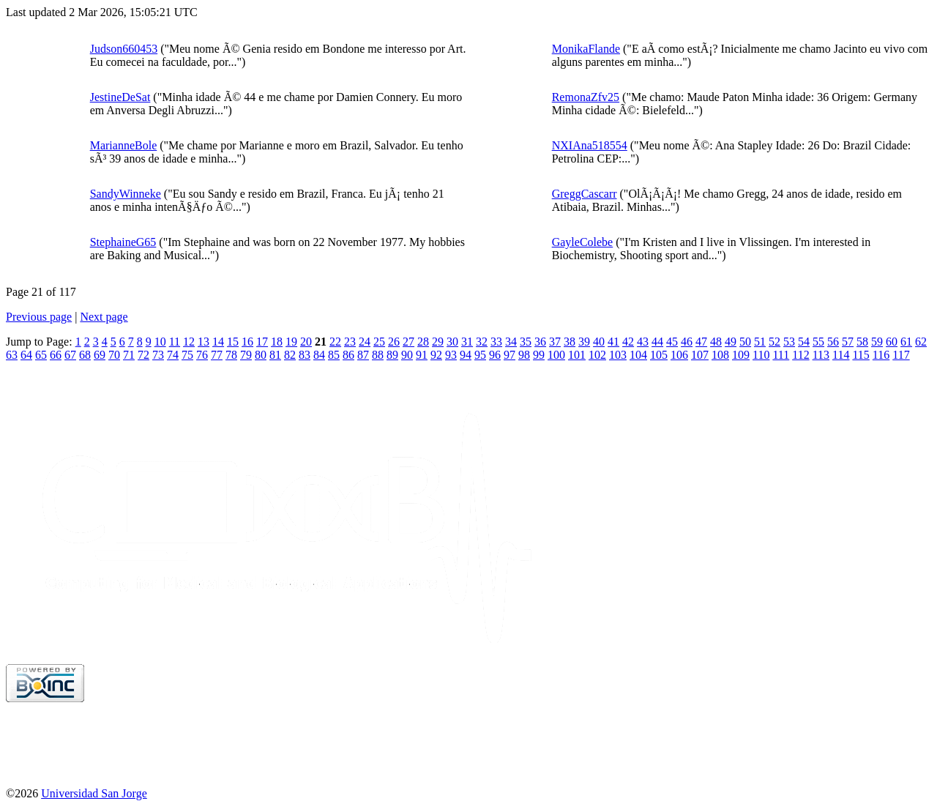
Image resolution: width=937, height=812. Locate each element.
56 (833, 341)
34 (511, 341)
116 (881, 355)
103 (618, 355)
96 (495, 355)
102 (597, 355)
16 (247, 341)
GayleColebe (582, 242)
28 (423, 341)
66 (55, 355)
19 (291, 341)
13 (203, 341)
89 (392, 355)
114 (840, 355)
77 (217, 355)
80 (260, 355)
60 (891, 341)
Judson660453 (123, 48)
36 (540, 341)
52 (774, 341)
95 (480, 355)
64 (26, 355)
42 (628, 341)
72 (143, 355)
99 (539, 355)
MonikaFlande (586, 48)
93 (451, 355)
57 (848, 341)
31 (467, 341)
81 (275, 355)
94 (465, 355)
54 (804, 341)
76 (202, 355)
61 (906, 341)
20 (306, 341)
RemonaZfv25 (585, 97)
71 (129, 355)
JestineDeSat (120, 97)
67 (70, 355)
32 (482, 341)
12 (189, 341)
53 (789, 341)
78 (231, 355)
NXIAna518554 (589, 145)
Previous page (39, 316)
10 (160, 341)
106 (679, 355)
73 (158, 355)
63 (12, 355)
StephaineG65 (123, 242)
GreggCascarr (584, 193)
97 (509, 355)
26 (394, 341)
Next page (103, 316)
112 (800, 355)
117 (900, 355)
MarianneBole (123, 145)
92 (436, 355)
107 (700, 355)
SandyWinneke (125, 193)
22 (335, 341)
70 (114, 355)
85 (334, 355)
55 (818, 341)
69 (99, 355)
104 (638, 355)
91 (422, 355)
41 (613, 341)
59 (877, 341)
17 (262, 341)
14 (218, 341)
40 (599, 341)
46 (687, 341)
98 (524, 355)
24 (364, 341)
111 (780, 355)
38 (569, 341)
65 (41, 355)
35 (525, 341)
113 (821, 355)
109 (741, 355)
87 (363, 355)
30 (452, 341)
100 (556, 355)
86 (348, 355)
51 (760, 341)
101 (577, 355)
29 (438, 341)
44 (657, 341)
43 (643, 341)
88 (378, 355)
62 (921, 341)
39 (584, 341)
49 (730, 341)
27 (408, 341)
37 (555, 341)
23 (350, 341)
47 (701, 341)
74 (173, 355)
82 (290, 355)
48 (716, 341)
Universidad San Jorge (94, 793)
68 (85, 355)
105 (659, 355)
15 (233, 341)
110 (761, 355)
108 (720, 355)
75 (187, 355)
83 (304, 355)
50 (745, 341)
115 (860, 355)
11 (174, 341)
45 (672, 341)
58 (862, 341)
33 (496, 341)
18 (277, 341)
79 (246, 355)
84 (319, 355)
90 (407, 355)
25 (379, 341)
